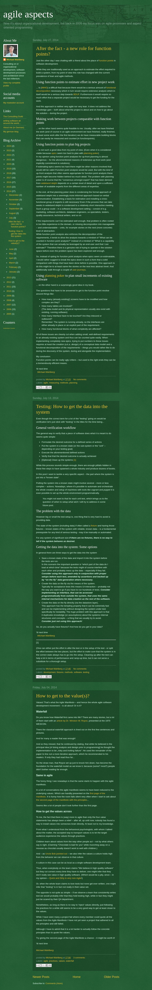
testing (86, 672)
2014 (9, 191)
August (12, 213)
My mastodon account (13, 102)
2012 (9, 282)
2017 (9, 177)
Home (77, 977)
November (14, 199)
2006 (9, 309)
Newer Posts (41, 977)
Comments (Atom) (54, 983)
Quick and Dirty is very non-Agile (65, 878)
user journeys (79, 270)
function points (106, 60)
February (13, 267)
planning (73, 382)
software (78, 672)
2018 (9, 173)
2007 (9, 304)
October (13, 204)
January (13, 271)
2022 (9, 155)
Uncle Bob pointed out (56, 853)
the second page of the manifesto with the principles (61, 800)
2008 (9, 300)
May (11, 253)
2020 (9, 164)
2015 (9, 187)
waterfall (70, 961)
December (14, 195)
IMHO (44, 87)
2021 (9, 159)
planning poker (91, 153)
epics (54, 153)
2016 (9, 182)
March (12, 262)
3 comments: (79, 957)
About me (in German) (13, 127)
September (14, 208)
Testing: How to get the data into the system (17, 233)
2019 (9, 168)
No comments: (80, 379)
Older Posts (111, 977)
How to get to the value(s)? (62, 695)
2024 (9, 146)
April (11, 258)
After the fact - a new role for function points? (17, 224)
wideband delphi (49, 183)
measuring (54, 382)
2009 (9, 295)
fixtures (60, 672)
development (49, 672)
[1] (75, 460)
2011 (9, 286)
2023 (9, 150)
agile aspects (28, 14)
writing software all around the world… (12, 122)
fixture (94, 525)
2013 (9, 277)
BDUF (76, 94)
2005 (9, 314)
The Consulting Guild (13, 116)
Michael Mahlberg (46, 372)
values (62, 961)
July (11, 218)
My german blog (10, 131)
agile (45, 382)
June (11, 249)
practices (53, 961)
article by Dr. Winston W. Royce (72, 721)
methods (64, 382)
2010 (9, 291)
